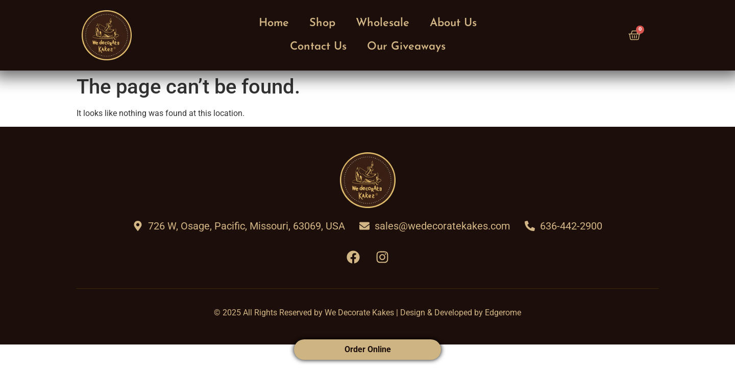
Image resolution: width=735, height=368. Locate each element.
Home (274, 23)
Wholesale (382, 23)
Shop (322, 23)
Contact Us (318, 47)
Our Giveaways (406, 47)
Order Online (368, 349)
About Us (453, 23)
